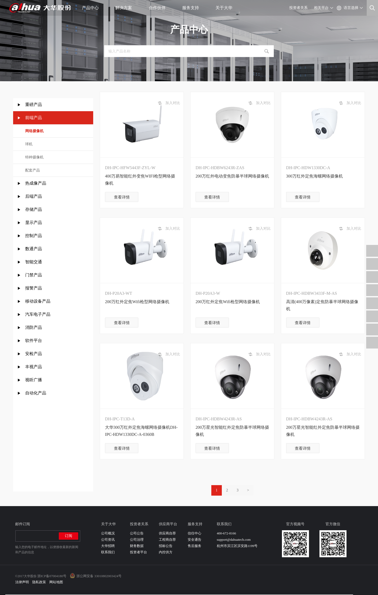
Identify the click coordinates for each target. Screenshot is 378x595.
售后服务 (194, 546)
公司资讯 (108, 540)
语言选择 (351, 8)
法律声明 (22, 582)
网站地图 (56, 582)
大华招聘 (108, 546)
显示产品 (33, 222)
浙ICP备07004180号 (51, 576)
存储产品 (33, 209)
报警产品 (33, 288)
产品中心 (92, 8)
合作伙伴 (159, 8)
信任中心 (194, 533)
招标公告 (165, 546)
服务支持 (192, 8)
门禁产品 (33, 275)
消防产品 (33, 327)
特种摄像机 (34, 157)
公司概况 (108, 533)
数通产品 (33, 248)
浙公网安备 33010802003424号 (99, 576)
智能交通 (33, 262)
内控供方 (165, 552)
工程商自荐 (167, 540)
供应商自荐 (167, 533)
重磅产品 (33, 104)
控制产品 (34, 235)
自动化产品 (35, 393)
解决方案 (125, 8)
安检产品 (33, 353)
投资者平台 (138, 552)
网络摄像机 (34, 131)
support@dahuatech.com (234, 540)
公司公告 (137, 533)
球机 (29, 144)
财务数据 (137, 546)
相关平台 (321, 8)
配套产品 (32, 170)
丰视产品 (33, 366)
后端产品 (33, 196)
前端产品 (33, 117)
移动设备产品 (37, 301)
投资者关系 (298, 8)
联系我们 (108, 552)
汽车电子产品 (37, 314)
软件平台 (33, 340)
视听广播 (33, 380)
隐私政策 (39, 582)
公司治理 (137, 540)
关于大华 (226, 8)
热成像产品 (35, 183)
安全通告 (194, 540)
